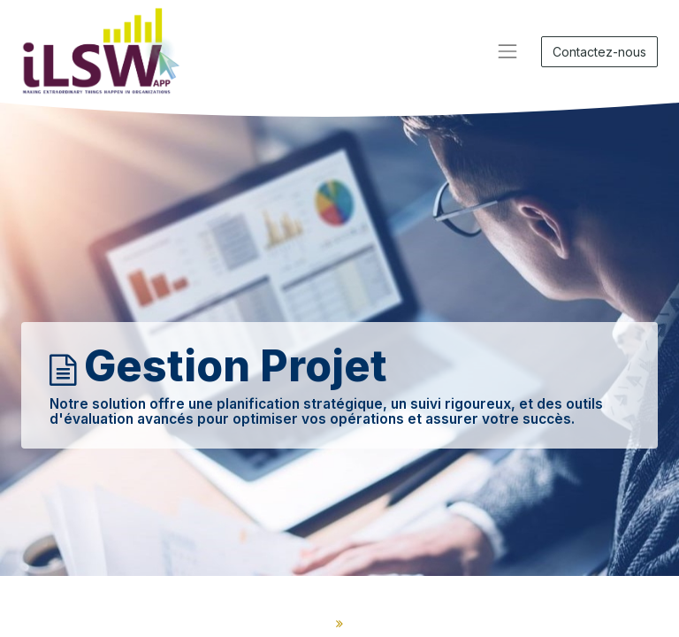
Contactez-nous (599, 51)
